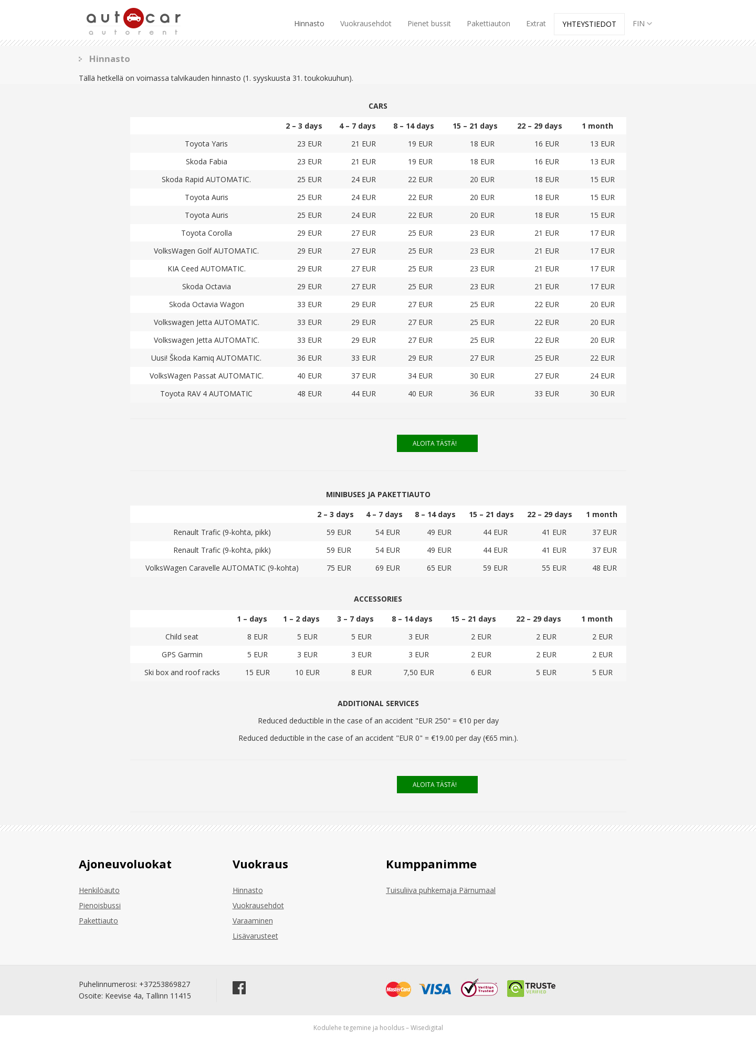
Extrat (536, 23)
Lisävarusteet (255, 936)
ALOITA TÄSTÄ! (435, 443)
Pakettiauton (488, 23)
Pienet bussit (429, 23)
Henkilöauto (99, 890)
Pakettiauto (98, 921)
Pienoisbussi (100, 905)
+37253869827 (164, 984)
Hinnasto (309, 23)
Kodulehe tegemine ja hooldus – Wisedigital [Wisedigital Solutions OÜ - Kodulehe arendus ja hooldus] (378, 1027)
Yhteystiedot (589, 24)
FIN (643, 23)
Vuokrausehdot (366, 23)
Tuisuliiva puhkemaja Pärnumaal (441, 890)
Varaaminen (253, 921)
